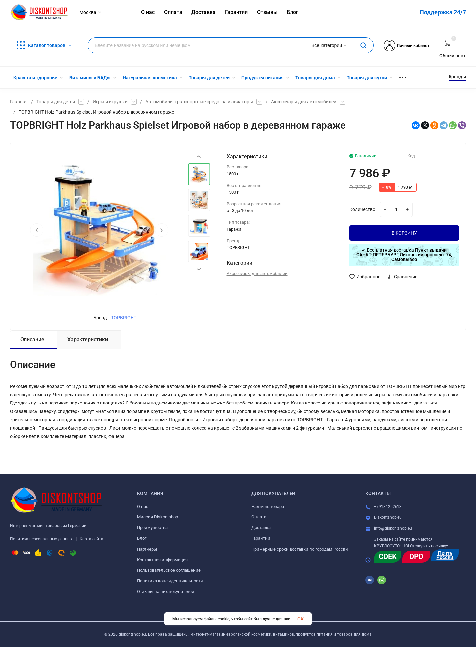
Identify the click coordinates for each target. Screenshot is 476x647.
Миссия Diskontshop (157, 516)
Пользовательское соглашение (169, 570)
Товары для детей (55, 101)
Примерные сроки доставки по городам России (299, 549)
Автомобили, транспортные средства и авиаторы (199, 101)
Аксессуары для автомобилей (303, 101)
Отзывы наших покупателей (165, 591)
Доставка (261, 527)
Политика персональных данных (41, 539)
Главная (19, 101)
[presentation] (36, 230)
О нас (142, 506)
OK (300, 618)
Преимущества (152, 527)
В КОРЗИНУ (404, 233)
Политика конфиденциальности (170, 580)
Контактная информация (162, 559)
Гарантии (260, 538)
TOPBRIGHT (123, 317)
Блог (141, 538)
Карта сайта (91, 539)
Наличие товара (267, 506)
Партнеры (147, 549)
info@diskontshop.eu (393, 528)
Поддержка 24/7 (443, 12)
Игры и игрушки (110, 101)
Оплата (258, 516)
